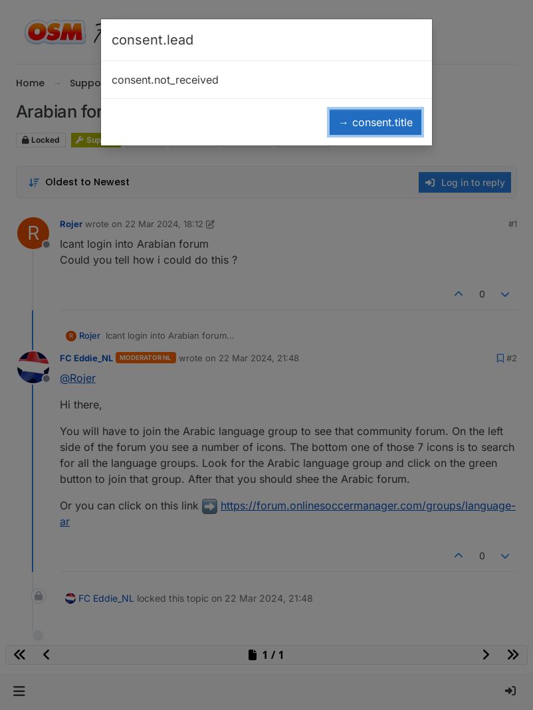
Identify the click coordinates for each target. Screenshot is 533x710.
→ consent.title (375, 122)
